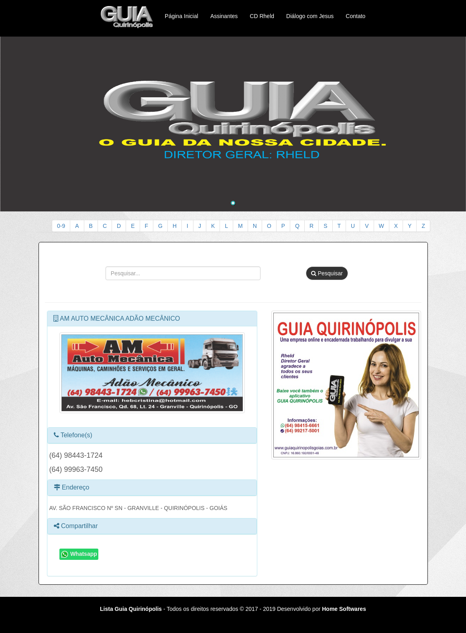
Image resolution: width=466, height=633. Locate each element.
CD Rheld (262, 16)
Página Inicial (181, 16)
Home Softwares (344, 609)
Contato (355, 16)
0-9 (61, 226)
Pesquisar (327, 273)
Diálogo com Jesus (310, 16)
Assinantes (224, 16)
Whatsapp (79, 554)
